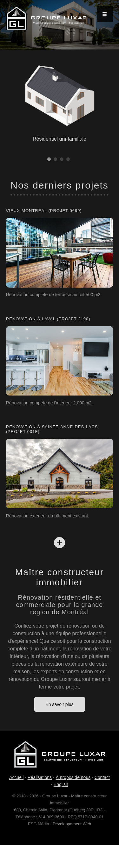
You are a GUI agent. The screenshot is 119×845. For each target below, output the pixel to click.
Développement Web (72, 824)
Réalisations (40, 777)
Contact (102, 777)
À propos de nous (73, 777)
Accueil (16, 777)
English (61, 784)
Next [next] (109, 27)
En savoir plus (60, 704)
